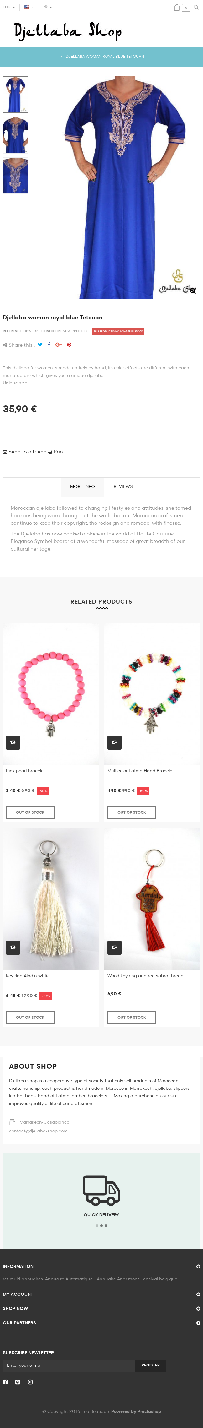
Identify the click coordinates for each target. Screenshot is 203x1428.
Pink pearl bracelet (25, 771)
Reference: (13, 331)
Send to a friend (27, 452)
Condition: (51, 331)
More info (82, 487)
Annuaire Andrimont (118, 1279)
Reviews (123, 487)
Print (58, 452)
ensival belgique (160, 1279)
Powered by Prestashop (136, 1411)
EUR (6, 7)
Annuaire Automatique (69, 1279)
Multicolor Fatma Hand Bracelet (140, 771)
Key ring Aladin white (28, 976)
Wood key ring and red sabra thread (145, 976)
